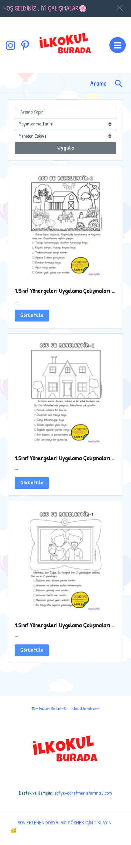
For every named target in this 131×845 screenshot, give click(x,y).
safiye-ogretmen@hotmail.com (83, 792)
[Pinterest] (25, 45)
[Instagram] (10, 45)
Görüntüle (31, 315)
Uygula (65, 147)
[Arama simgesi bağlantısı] (119, 83)
